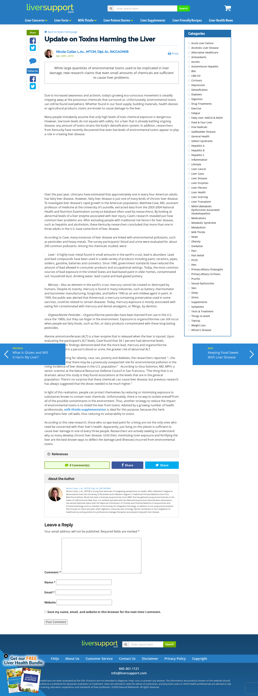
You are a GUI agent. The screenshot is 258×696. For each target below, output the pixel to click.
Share (127, 465)
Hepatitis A (197, 145)
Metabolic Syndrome (203, 222)
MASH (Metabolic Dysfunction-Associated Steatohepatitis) (205, 210)
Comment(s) (77, 465)
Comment (52, 572)
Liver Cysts (197, 173)
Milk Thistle (87, 20)
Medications (198, 218)
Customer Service (99, 658)
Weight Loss (198, 325)
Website (50, 602)
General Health (200, 136)
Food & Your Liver (201, 122)
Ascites (195, 61)
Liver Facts (63, 20)
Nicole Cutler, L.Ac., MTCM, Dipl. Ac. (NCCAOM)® (92, 52)
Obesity (195, 241)
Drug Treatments (201, 103)
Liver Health (198, 192)
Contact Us (127, 658)
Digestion (197, 99)
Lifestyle (196, 164)
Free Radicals (199, 127)
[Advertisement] (111, 166)
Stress (195, 297)
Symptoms (197, 306)
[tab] (112, 454)
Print (173, 54)
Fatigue (195, 113)
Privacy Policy (175, 658)
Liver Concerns (36, 20)
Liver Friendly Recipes (187, 20)
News (194, 236)
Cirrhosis (196, 80)
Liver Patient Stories (118, 20)
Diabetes (196, 94)
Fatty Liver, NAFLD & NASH (207, 117)
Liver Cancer (198, 169)
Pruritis (195, 278)
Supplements (199, 302)
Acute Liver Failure (202, 43)
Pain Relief (197, 255)
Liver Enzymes (199, 183)
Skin (193, 288)
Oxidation (197, 246)
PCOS (194, 260)
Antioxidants (198, 57)
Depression (198, 85)
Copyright (199, 658)
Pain (194, 250)
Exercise (196, 108)
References (57, 454)
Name (49, 582)
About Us (72, 658)
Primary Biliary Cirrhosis (205, 274)
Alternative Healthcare (204, 52)
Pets (193, 264)
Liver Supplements (153, 20)
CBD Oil (195, 75)
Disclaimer (150, 658)
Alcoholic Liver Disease (205, 47)
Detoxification (199, 89)
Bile (193, 71)
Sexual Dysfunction (202, 283)
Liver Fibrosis (199, 187)
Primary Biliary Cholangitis (207, 269)
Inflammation (199, 159)
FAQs (55, 658)
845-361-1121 (129, 668)
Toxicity (195, 320)
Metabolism (198, 227)
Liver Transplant (201, 201)
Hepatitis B (197, 150)
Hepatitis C (197, 155)
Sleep (194, 292)
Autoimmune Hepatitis (204, 66)
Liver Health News (220, 20)
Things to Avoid (200, 316)
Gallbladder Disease (203, 131)
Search (183, 8)
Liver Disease (199, 178)
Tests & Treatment (202, 311)
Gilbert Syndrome (201, 141)
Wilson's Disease (201, 330)
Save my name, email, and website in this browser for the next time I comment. (104, 612)
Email (49, 592)
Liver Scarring (199, 197)
